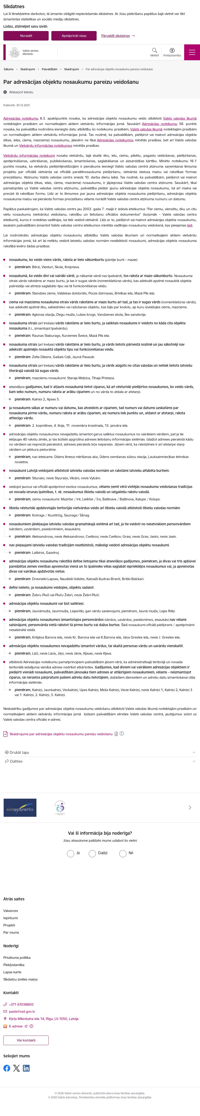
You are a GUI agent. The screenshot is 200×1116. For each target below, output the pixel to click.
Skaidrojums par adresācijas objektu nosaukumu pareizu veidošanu (61, 734)
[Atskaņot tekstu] (21, 92)
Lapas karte (12, 972)
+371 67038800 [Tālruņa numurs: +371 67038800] (21, 1004)
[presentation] (100, 874)
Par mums (11, 932)
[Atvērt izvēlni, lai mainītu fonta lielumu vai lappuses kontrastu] (172, 53)
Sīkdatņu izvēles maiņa (20, 979)
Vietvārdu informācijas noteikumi (29, 155)
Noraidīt (26, 36)
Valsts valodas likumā (180, 118)
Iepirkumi (10, 918)
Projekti (9, 925)
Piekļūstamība (13, 965)
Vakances (10, 911)
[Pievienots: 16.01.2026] (122, 733)
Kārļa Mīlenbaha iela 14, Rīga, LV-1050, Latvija (44, 1019)
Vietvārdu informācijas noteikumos (45, 145)
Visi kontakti (26, 1040)
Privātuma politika (17, 957)
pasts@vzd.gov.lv (22, 1011)
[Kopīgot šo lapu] (100, 761)
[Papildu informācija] (31, 1026)
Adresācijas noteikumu (20, 118)
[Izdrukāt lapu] (100, 752)
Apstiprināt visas (74, 36)
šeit (189, 225)
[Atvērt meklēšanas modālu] (154, 53)
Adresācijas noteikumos (115, 140)
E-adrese (16, 1026)
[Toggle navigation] (192, 52)
